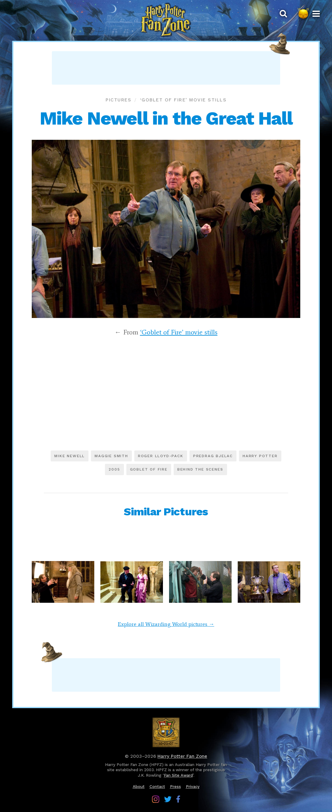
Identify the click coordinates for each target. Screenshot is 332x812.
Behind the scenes (200, 469)
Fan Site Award (178, 775)
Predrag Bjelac (213, 456)
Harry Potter (260, 456)
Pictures (118, 100)
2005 (114, 469)
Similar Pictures (166, 511)
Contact (157, 786)
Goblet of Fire (149, 469)
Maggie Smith (111, 456)
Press (175, 786)
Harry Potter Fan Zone (182, 756)
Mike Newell (69, 456)
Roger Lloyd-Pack (160, 456)
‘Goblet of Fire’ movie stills (183, 100)
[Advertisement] (166, 68)
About (139, 786)
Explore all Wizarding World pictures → (166, 624)
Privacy (193, 786)
